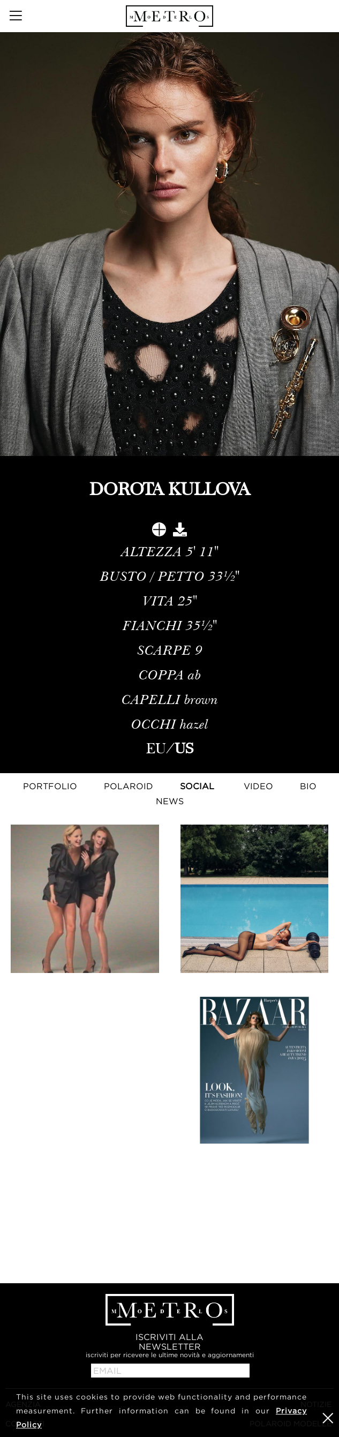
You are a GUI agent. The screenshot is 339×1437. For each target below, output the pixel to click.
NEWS (170, 801)
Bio (308, 786)
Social (197, 786)
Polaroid (128, 786)
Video (258, 786)
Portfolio (50, 786)
